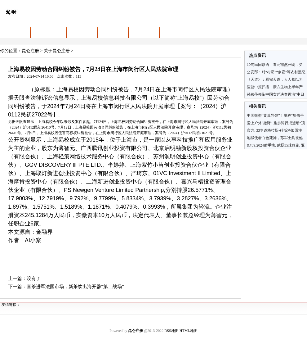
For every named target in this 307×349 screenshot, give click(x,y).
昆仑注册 (30, 50)
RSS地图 (171, 331)
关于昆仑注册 (57, 50)
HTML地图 (189, 331)
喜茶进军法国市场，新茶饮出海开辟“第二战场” (75, 286)
